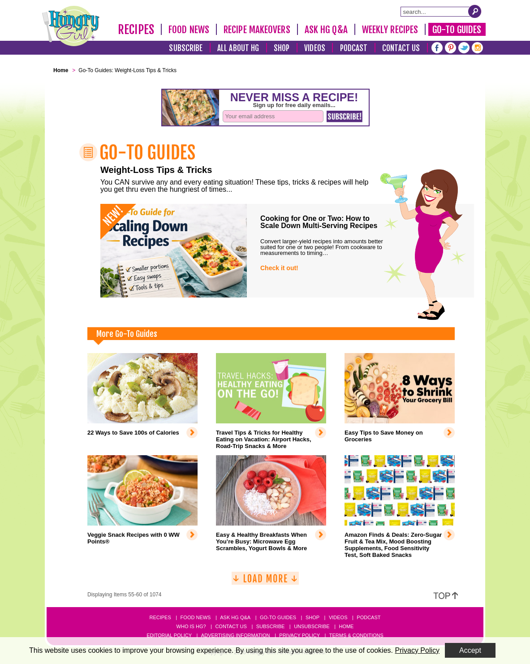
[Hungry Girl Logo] (70, 26)
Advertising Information (235, 635)
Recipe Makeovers (257, 29)
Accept (470, 650)
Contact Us (401, 48)
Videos (314, 48)
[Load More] (265, 582)
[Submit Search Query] (475, 11)
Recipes (136, 29)
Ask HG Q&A (326, 29)
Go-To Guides (456, 29)
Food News (188, 29)
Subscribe (186, 48)
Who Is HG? (191, 626)
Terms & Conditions (356, 635)
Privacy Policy (299, 635)
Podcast (354, 48)
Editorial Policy (169, 635)
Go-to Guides (278, 617)
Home (346, 626)
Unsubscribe (311, 626)
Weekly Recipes (390, 29)
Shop (281, 48)
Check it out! (279, 268)
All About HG (238, 48)
